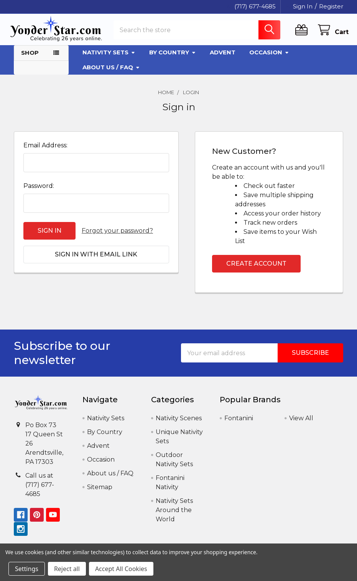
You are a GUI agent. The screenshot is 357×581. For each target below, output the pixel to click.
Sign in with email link (96, 258)
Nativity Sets (108, 56)
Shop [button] (30, 56)
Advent (222, 56)
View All (301, 422)
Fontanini (238, 422)
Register (331, 6)
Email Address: (45, 149)
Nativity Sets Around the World (174, 514)
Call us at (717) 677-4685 (39, 488)
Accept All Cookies (121, 569)
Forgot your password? (117, 234)
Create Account (256, 267)
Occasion (269, 56)
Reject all (67, 569)
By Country (172, 56)
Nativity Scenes (179, 422)
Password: (38, 190)
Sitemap (99, 491)
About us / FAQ (111, 71)
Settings (26, 569)
